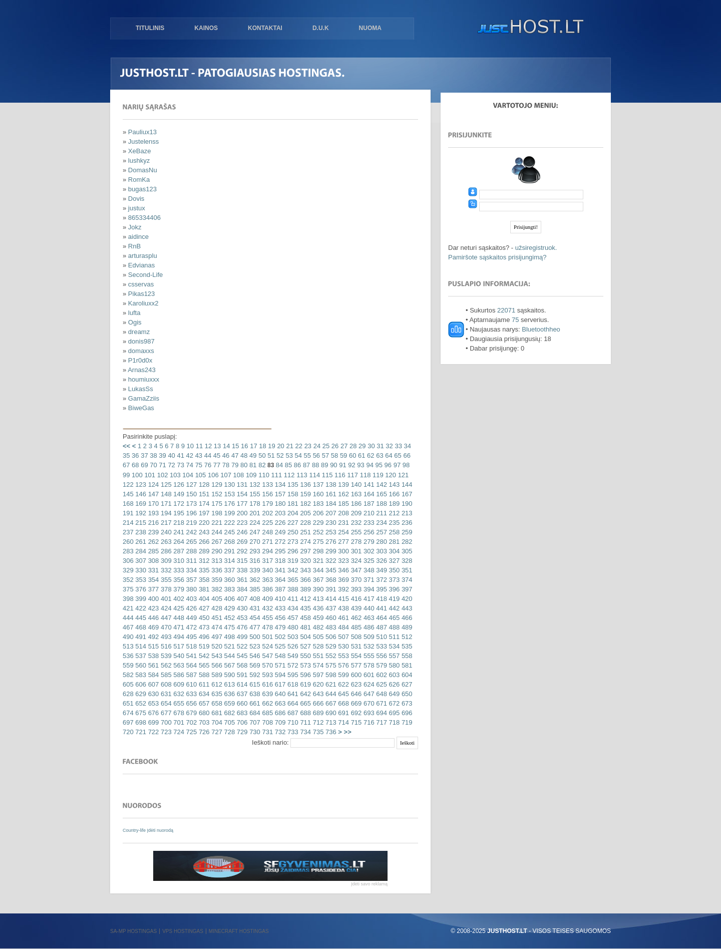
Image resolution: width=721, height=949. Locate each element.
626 (393, 684)
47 (233, 455)
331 (152, 570)
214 (128, 522)
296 (291, 551)
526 (291, 646)
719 (406, 722)
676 (152, 713)
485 (355, 627)
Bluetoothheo (541, 329)
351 (406, 570)
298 (317, 551)
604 (406, 675)
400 (152, 598)
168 (128, 503)
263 (165, 541)
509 (368, 637)
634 (203, 694)
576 (342, 665)
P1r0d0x (140, 360)
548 (279, 656)
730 (254, 732)
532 (368, 646)
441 (381, 608)
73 (179, 465)
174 (203, 503)
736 (329, 732)
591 (241, 675)
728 (228, 732)
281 (393, 541)
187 (368, 503)
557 (393, 656)
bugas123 (142, 189)
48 (242, 455)
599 (342, 675)
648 (381, 694)
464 (381, 617)
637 (241, 694)
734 (304, 732)
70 (152, 465)
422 (140, 608)
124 (152, 484)
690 (329, 713)
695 (393, 713)
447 (165, 617)
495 (190, 637)
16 (243, 446)
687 (291, 713)
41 (179, 455)
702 (190, 722)
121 (402, 475)
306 (128, 560)
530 (342, 646)
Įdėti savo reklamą (369, 883)
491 (140, 637)
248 (266, 532)
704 (216, 722)
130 (228, 484)
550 (304, 656)
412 (304, 598)
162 (342, 494)
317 (266, 560)
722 (152, 732)
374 (406, 579)
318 (279, 560)
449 (190, 617)
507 (342, 637)
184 (329, 503)
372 (381, 579)
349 (381, 570)
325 (368, 560)
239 (152, 532)
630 (152, 694)
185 (342, 503)
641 (291, 694)
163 (355, 494)
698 (140, 722)
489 (406, 627)
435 (304, 608)
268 (228, 541)
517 (178, 646)
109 (250, 475)
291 (228, 551)
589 (216, 675)
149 (178, 494)
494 (178, 637)
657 (203, 703)
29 (361, 446)
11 (198, 446)
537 (140, 656)
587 (190, 675)
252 (317, 532)
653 (152, 703)
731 (266, 732)
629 (140, 694)
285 (152, 551)
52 (279, 455)
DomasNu (142, 170)
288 (190, 551)
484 (342, 627)
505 (317, 637)
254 (342, 532)
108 (237, 475)
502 (279, 637)
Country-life (135, 830)
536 (128, 656)
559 (128, 665)
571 (279, 665)
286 (165, 551)
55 (306, 455)
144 (406, 484)
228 (304, 522)
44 (206, 455)
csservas (141, 284)
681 (216, 713)
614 (241, 684)
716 (368, 722)
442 (393, 608)
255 (355, 532)
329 (128, 570)
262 (152, 541)
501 (266, 637)
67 (126, 465)
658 (216, 703)
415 (342, 598)
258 (393, 532)
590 (228, 675)
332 (165, 570)
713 (329, 722)
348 (368, 570)
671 (381, 703)
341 (279, 570)
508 (355, 637)
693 (368, 713)
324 (355, 560)
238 (140, 532)
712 (317, 722)
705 (228, 722)
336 (216, 570)
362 (254, 579)
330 (140, 570)
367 (317, 579)
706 (241, 722)
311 (190, 560)
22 (297, 446)
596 (304, 675)
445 (140, 617)
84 (279, 465)
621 (329, 684)
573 (304, 665)
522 (241, 646)
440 (368, 608)
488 (393, 627)
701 (178, 722)
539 (165, 656)
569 (254, 665)
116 (338, 475)
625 (381, 684)
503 (291, 637)
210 (368, 513)
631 (165, 694)
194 (165, 513)
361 (241, 579)
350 (393, 570)
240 (165, 532)
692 (355, 713)
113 (301, 475)
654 (165, 703)
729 (241, 732)
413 (317, 598)
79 (233, 465)
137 (317, 484)
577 (355, 665)
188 (381, 503)
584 (152, 675)
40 (170, 455)
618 (291, 684)
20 (279, 446)
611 (203, 684)
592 (254, 675)
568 (241, 665)
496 (203, 637)
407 (241, 598)
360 (228, 579)
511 (393, 637)
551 (317, 656)
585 (165, 675)
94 (369, 465)
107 (225, 475)
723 (165, 732)
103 (174, 475)
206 (317, 513)
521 (228, 646)
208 (342, 513)
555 (368, 656)
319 (291, 560)
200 (241, 513)
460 (329, 617)
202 (266, 513)
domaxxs (141, 351)
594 (279, 675)
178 (254, 503)
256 (368, 532)
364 (279, 579)
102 (161, 475)
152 (216, 494)
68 (134, 465)
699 (152, 722)
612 (216, 684)
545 (241, 656)
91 (341, 465)
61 (360, 455)
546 (254, 656)
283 (128, 551)
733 (291, 732)
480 (291, 627)
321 (317, 560)
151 (203, 494)
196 (190, 513)
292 (241, 551)
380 (190, 589)
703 (203, 722)
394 (368, 589)
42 (188, 455)
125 (165, 484)
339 (254, 570)
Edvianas (141, 265)
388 (291, 589)
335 (203, 570)
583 (140, 675)
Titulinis (150, 28)
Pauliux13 (142, 132)
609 (178, 684)
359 (216, 579)
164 (368, 494)
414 (329, 598)
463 (368, 617)
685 (266, 713)
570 (266, 665)
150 (190, 494)
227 (291, 522)
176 (228, 503)
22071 (506, 310)
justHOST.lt (528, 28)
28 (351, 446)
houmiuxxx (143, 379)
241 (178, 532)
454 (254, 617)
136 (304, 484)
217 (165, 522)
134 (279, 484)
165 (381, 494)
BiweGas (141, 408)
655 (178, 703)
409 (266, 598)
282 (406, 541)
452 (228, 617)
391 (329, 589)
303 (381, 551)
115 (326, 475)
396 (393, 589)
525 (279, 646)
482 (317, 627)
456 (279, 617)
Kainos (206, 28)
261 (140, 541)
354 (152, 579)
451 (216, 617)
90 (332, 465)
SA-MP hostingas (133, 931)
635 (216, 694)
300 (342, 551)
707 (254, 722)
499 (241, 637)
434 (291, 608)
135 (291, 484)
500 (254, 637)
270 (254, 541)
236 (406, 522)
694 (381, 713)
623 (355, 684)
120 (390, 475)
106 (212, 475)
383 (228, 589)
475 (228, 627)
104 (187, 475)
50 (261, 455)
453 (241, 617)
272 (279, 541)
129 (216, 484)
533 (381, 646)
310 (178, 560)
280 (381, 541)
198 (216, 513)
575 (329, 665)
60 (351, 455)
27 (342, 446)
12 (207, 446)
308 (152, 560)
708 (266, 722)
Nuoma (370, 28)
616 (266, 684)
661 (254, 703)
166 (393, 494)
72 (170, 465)
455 (266, 617)
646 (355, 694)
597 (317, 675)
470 (165, 627)
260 (128, 541)
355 (165, 579)
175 (216, 503)
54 (297, 455)
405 (216, 598)
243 (203, 532)
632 (178, 694)
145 (128, 494)
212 (393, 513)
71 (161, 465)
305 (406, 551)
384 (241, 589)
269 (241, 541)
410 (279, 598)
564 (190, 665)
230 (329, 522)
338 (241, 570)
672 (393, 703)
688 (304, 713)
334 (190, 570)
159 (304, 494)
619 (304, 684)
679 (190, 713)
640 (279, 694)
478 (266, 627)
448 (178, 617)
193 (152, 513)
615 (254, 684)
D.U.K (320, 28)
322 (329, 560)
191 (128, 513)
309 (165, 560)
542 (203, 656)
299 (329, 551)
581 (406, 665)
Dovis (136, 198)
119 (377, 475)
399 (140, 598)
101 (149, 475)
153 (228, 494)
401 (165, 598)
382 (216, 589)
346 (342, 570)
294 (266, 551)
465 (393, 617)
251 (304, 532)
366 (304, 579)
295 (279, 551)
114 (313, 475)
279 (368, 541)
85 (287, 465)
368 (329, 579)
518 (190, 646)
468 (140, 627)
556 (381, 656)
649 (393, 694)
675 (140, 713)
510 (381, 637)
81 (251, 465)
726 (203, 732)
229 (317, 522)
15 (234, 446)
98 (405, 465)
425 (178, 608)
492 (152, 637)
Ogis (135, 322)
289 (203, 551)
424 (165, 608)
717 (381, 722)
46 (224, 455)
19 (270, 446)
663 (279, 703)
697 (128, 722)
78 (224, 465)
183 (317, 503)
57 (324, 455)
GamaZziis (143, 398)
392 (342, 589)
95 (378, 465)
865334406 (144, 217)
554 (355, 656)
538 (152, 656)
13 (216, 446)
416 (355, 598)
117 (351, 475)
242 (190, 532)
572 (291, 665)
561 (152, 665)
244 (216, 532)
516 (165, 646)
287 (178, 551)
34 (406, 446)
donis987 (141, 341)
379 (178, 589)
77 (215, 465)
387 (279, 589)
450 (203, 617)
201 (254, 513)
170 (152, 503)
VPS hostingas (182, 931)
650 (406, 694)
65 (397, 455)
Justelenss (143, 141)
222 (228, 522)
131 (241, 484)
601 (368, 675)
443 (406, 608)
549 (291, 656)
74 (188, 465)
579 (381, 665)
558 (406, 656)
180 (279, 503)
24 (315, 446)
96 (387, 465)
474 (216, 627)
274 (304, 541)
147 (152, 494)
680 (203, 713)
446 (152, 617)
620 (317, 684)
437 (329, 608)
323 (342, 560)
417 (368, 598)
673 (406, 703)
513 (128, 646)
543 (216, 656)
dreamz (139, 332)
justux (136, 208)
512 (406, 637)
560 (140, 665)
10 (189, 446)
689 (317, 713)
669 (355, 703)
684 (254, 713)
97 (396, 465)
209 (355, 513)
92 (350, 465)
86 (296, 465)
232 (355, 522)
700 (165, 722)
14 (225, 446)
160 (317, 494)
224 (254, 522)
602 (381, 675)
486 (368, 627)
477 (254, 627)
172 (178, 503)
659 (228, 703)
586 (178, 675)
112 (288, 475)
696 (406, 713)
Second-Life (145, 274)
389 (304, 589)
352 (128, 579)
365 (291, 579)
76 (206, 465)
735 (317, 732)
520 (216, 646)
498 (228, 637)
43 (197, 455)
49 (251, 455)
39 (161, 455)
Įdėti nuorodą (160, 830)
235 (393, 522)
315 (241, 560)
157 (279, 494)
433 (279, 608)
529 (329, 646)
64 (388, 455)
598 (329, 675)
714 (342, 722)
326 (381, 560)
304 (393, 551)
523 (254, 646)
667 (329, 703)
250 (291, 532)
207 (329, 513)
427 (203, 608)
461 (342, 617)
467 (128, 627)
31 (379, 446)
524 (266, 646)
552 (329, 656)
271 (266, 541)
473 (203, 627)
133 (266, 484)
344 (317, 570)
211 (381, 513)
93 (360, 465)
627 (406, 684)
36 (134, 455)
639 (266, 694)
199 (228, 513)
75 (197, 465)
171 (165, 503)
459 (317, 617)
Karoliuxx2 (143, 303)
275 (317, 541)
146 (140, 494)
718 (393, 722)
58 (333, 455)
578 (368, 665)
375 (128, 589)
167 (406, 494)
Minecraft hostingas (239, 931)
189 (393, 503)
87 (305, 465)
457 (291, 617)
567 (228, 665)
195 (178, 513)
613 (228, 684)
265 (190, 541)
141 (368, 484)
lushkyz (139, 160)
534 (393, 646)
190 (406, 503)
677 (165, 713)
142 (381, 484)
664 (291, 703)
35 (126, 455)
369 (342, 579)
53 (288, 455)
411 (291, 598)
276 (329, 541)
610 (190, 684)
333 (178, 570)
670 (368, 703)
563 (178, 665)
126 (178, 484)
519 (203, 646)
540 (178, 656)
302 (368, 551)
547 (266, 656)
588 (203, 675)
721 (140, 732)
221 (216, 522)
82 (261, 465)
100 (136, 475)
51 (270, 455)
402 (178, 598)
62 (370, 455)
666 (317, 703)
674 (128, 713)
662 (266, 703)
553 (342, 656)
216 (152, 522)
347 (355, 570)
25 (324, 446)
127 (190, 484)
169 (140, 503)
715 (355, 722)
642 (304, 694)
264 (178, 541)
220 (203, 522)
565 (203, 665)
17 (252, 446)
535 (406, 646)
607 (152, 684)
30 (370, 446)
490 (128, 637)
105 (199, 475)
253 (329, 532)
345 (329, 570)
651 (128, 703)
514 (140, 646)
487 (381, 627)
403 (190, 598)
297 (304, 551)
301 (355, 551)
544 (228, 656)
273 (291, 541)
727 (216, 732)
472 (190, 627)
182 (304, 503)
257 (381, 532)
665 (304, 703)
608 (165, 684)
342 (291, 570)
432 (266, 608)
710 (291, 722)
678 (178, 713)
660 (241, 703)
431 (254, 608)
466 (406, 617)
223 (241, 522)
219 (190, 522)
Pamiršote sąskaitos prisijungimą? (497, 257)
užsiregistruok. (536, 247)
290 (216, 551)
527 (304, 646)
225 (266, 522)
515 (152, 646)
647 (368, 694)
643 (317, 694)
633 (190, 694)
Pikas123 (141, 293)
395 (381, 589)
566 (216, 665)
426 (190, 608)
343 (304, 570)
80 (242, 465)
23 (306, 446)
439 (355, 608)
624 (368, 684)
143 (393, 484)
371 (368, 579)
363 (266, 579)
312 (203, 560)
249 (279, 532)
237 (128, 532)
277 (342, 541)
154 (241, 494)
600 (355, 675)
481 (304, 627)
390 (317, 589)
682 (228, 713)
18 (261, 446)
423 (152, 608)
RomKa (139, 179)
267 (216, 541)
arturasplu (142, 255)
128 (203, 484)
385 (254, 589)
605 (128, 684)
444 (128, 617)
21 (288, 446)
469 (152, 627)
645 (342, 694)
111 (275, 475)
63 (379, 455)
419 (393, 598)
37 (143, 455)
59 (342, 455)
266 (203, 541)
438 (342, 608)
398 (128, 598)
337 (228, 570)
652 (140, 703)
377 (152, 589)
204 (291, 513)
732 (279, 732)
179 (266, 503)
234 (381, 522)
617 (279, 684)
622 (342, 684)
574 (317, 665)
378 (165, 589)
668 (342, 703)
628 (128, 694)
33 (397, 446)
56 (315, 455)
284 (140, 551)
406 (228, 598)
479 (279, 627)
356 (178, 579)
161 (329, 494)
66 (406, 455)
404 (203, 598)
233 (368, 522)
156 (266, 494)
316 (254, 560)
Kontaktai (265, 28)
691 (342, 713)
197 (203, 513)
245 (228, 532)
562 (165, 665)
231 (342, 522)
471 (178, 627)
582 (128, 675)
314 (228, 560)
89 (323, 465)
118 (364, 475)
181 (291, 503)
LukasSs (140, 389)
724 (178, 732)
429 (228, 608)
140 (355, 484)
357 (190, 579)
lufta (134, 313)
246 (241, 532)
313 (216, 560)
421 (128, 608)
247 (254, 532)
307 (140, 560)
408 (254, 598)
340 (266, 570)
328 (406, 560)
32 (388, 446)
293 (254, 551)
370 (355, 579)
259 (406, 532)
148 (165, 494)
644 (329, 694)
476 (241, 627)
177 (241, 503)
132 (254, 484)
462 (355, 617)
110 (263, 475)
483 (329, 627)
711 (304, 722)
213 (406, 513)
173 (190, 503)
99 (126, 475)
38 (152, 455)
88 (314, 465)
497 (216, 637)
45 (215, 455)
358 (203, 579)
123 (140, 484)
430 (241, 608)
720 (128, 732)
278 (355, 541)
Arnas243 (142, 370)
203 (279, 513)
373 (393, 579)
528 (317, 646)
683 (241, 713)
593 (266, 675)
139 (342, 484)
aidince (138, 236)
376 (140, 589)
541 (190, 656)
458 (304, 617)
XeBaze (139, 151)
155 (254, 494)
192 (140, 513)
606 (140, 684)
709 (279, 722)
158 (291, 494)
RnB (134, 246)
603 (393, 675)
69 (143, 465)
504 (304, 637)
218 (178, 522)
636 (228, 694)
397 (406, 589)
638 (254, 694)
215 (140, 522)
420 (406, 598)
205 (304, 513)
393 (355, 589)
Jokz (135, 227)
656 (190, 703)
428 (216, 608)
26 (333, 446)
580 (393, 665)
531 (355, 646)
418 (381, 598)
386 (266, 589)
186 (355, 503)
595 (291, 675)
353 (140, 579)
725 (190, 732)
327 (393, 560)
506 (329, 637)
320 (304, 560)
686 (279, 713)
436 (317, 608)
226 (279, 522)
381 (203, 589)
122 (128, 484)
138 (329, 484)
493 (165, 637)
